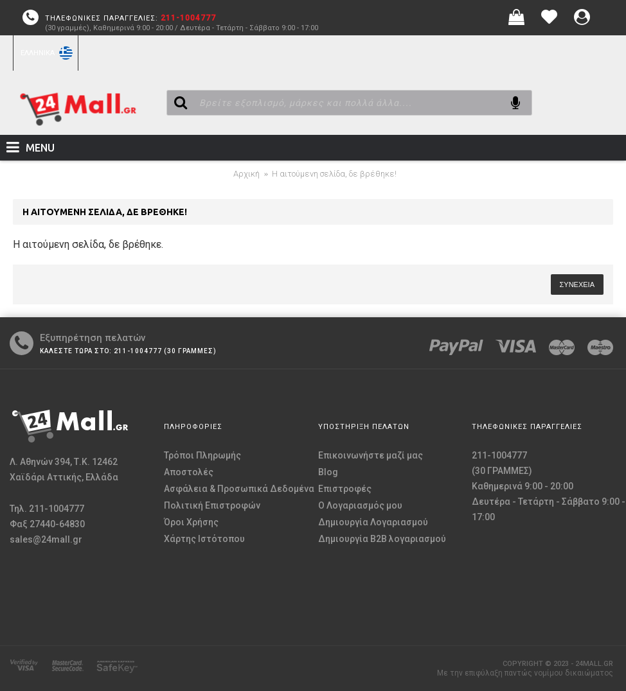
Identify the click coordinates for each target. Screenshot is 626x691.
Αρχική (246, 174)
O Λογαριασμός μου (360, 505)
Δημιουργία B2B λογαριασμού (382, 539)
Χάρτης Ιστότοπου (204, 539)
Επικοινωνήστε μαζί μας (370, 455)
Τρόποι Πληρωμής (202, 455)
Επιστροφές (344, 489)
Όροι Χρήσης (191, 522)
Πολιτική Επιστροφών (212, 505)
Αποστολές (188, 472)
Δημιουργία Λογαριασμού (373, 522)
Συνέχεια (577, 284)
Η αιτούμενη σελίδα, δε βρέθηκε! (334, 174)
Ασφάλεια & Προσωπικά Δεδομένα (239, 489)
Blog (328, 472)
